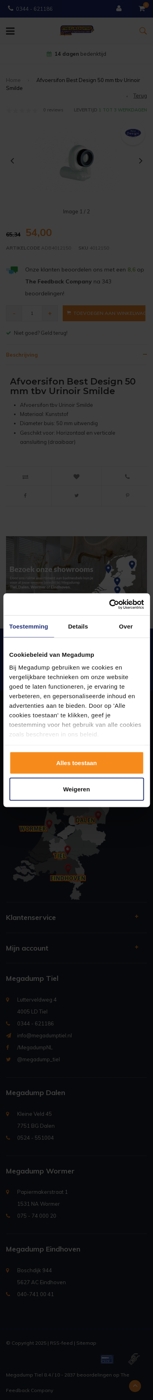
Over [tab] (126, 626)
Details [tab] (78, 626)
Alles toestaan (76, 763)
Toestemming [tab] (28, 626)
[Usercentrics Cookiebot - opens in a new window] (109, 604)
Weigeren (76, 788)
